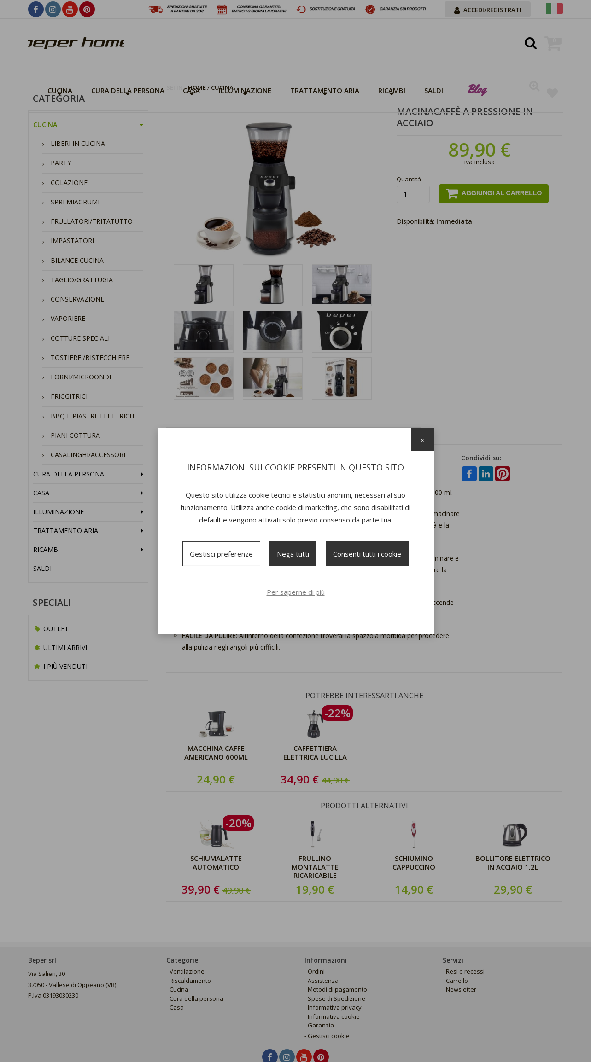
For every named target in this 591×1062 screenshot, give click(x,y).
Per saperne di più (296, 592)
